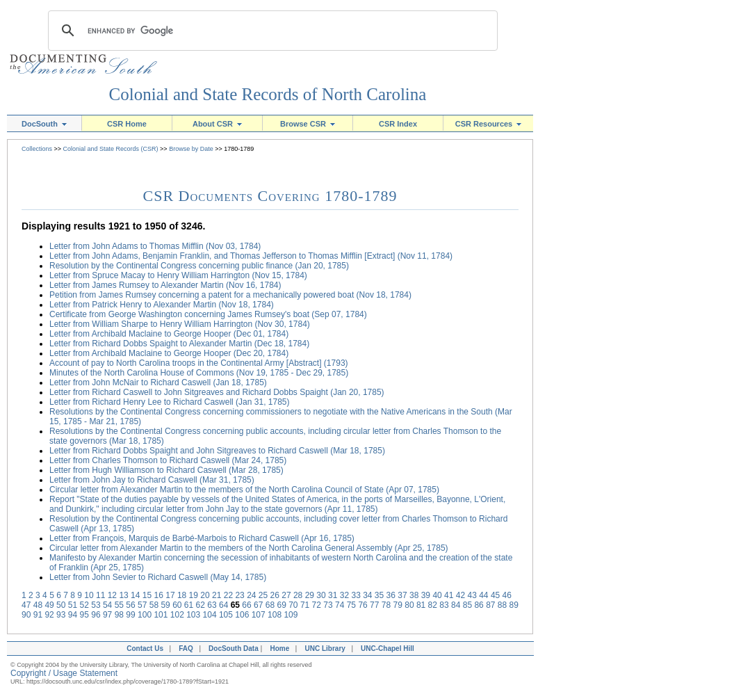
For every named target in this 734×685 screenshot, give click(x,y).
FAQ (186, 648)
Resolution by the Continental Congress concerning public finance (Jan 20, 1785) (199, 266)
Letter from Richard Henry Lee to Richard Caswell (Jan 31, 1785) (169, 402)
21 (216, 595)
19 (193, 595)
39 (425, 595)
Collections (37, 148)
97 (107, 615)
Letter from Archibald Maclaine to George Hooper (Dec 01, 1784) (168, 334)
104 (210, 615)
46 (507, 595)
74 (339, 605)
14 (135, 595)
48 (37, 605)
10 (88, 595)
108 (275, 615)
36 (390, 595)
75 (351, 605)
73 (327, 605)
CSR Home (127, 124)
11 (100, 595)
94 (72, 615)
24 (251, 595)
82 (432, 605)
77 (374, 605)
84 (455, 605)
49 (49, 605)
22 (228, 595)
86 (478, 605)
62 (200, 605)
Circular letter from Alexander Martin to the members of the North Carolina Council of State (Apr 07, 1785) (244, 489)
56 (130, 605)
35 (379, 595)
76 (362, 605)
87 (490, 605)
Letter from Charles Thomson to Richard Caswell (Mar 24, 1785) (167, 460)
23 (239, 595)
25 (263, 595)
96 (95, 615)
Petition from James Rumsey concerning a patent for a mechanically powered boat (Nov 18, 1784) (230, 295)
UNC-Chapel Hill (389, 648)
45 (495, 595)
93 (60, 615)
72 (316, 605)
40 (436, 595)
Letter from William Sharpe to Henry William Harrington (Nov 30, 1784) (179, 324)
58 (153, 605)
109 (290, 615)
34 (367, 595)
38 (413, 595)
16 (158, 595)
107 (259, 615)
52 (84, 605)
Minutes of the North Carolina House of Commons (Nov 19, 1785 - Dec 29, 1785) (198, 373)
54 (107, 605)
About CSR (217, 124)
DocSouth (44, 124)
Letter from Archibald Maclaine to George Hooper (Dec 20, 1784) (168, 353)
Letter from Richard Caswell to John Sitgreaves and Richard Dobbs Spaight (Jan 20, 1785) (216, 392)
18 (181, 595)
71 (304, 605)
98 (119, 615)
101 (161, 615)
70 (292, 605)
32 (344, 595)
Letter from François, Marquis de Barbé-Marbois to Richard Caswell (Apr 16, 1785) (201, 538)
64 (223, 605)
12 (112, 595)
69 (281, 605)
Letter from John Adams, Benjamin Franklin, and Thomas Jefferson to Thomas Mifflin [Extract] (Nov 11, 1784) (250, 256)
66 (246, 605)
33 (355, 595)
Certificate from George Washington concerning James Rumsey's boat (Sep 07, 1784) (208, 314)
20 (204, 595)
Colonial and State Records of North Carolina (268, 94)
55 (119, 605)
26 (274, 595)
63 (211, 605)
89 (514, 605)
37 (402, 595)
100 (145, 615)
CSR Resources (488, 124)
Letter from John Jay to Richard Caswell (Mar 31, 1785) (151, 480)
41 (448, 595)
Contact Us (143, 648)
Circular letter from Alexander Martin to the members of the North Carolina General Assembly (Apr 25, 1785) (248, 548)
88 (502, 605)
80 (409, 605)
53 (95, 605)
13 (123, 595)
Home (279, 648)
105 (226, 615)
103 (193, 615)
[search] (271, 30)
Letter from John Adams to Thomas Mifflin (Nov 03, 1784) (155, 246)
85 (467, 605)
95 (84, 615)
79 (397, 605)
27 (286, 595)
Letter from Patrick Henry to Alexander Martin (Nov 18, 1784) (161, 304)
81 (420, 605)
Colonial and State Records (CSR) (110, 148)
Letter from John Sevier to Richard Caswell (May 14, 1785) (157, 577)
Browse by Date (191, 148)
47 (26, 605)
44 (483, 595)
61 (188, 605)
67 (258, 605)
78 (386, 605)
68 (270, 605)
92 (49, 615)
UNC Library (324, 648)
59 (165, 605)
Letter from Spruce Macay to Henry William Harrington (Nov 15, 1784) (178, 275)
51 (72, 605)
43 (471, 595)
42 (460, 595)
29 (309, 595)
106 (242, 615)
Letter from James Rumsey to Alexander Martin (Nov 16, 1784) (165, 285)
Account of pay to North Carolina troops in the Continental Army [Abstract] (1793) (198, 363)
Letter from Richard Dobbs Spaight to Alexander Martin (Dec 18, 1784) (179, 343)
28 (297, 595)
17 (169, 595)
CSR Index (398, 124)
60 (176, 605)
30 (320, 595)
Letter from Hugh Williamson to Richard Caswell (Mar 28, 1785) (166, 470)
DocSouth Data (234, 648)
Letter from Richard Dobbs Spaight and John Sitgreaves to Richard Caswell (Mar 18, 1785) (217, 451)
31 (332, 595)
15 (147, 595)
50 (60, 605)
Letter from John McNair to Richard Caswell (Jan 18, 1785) (158, 382)
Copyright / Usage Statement (63, 673)
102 (177, 615)
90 (26, 615)
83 (443, 605)
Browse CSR (307, 124)
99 (130, 615)
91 (37, 615)
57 (142, 605)
